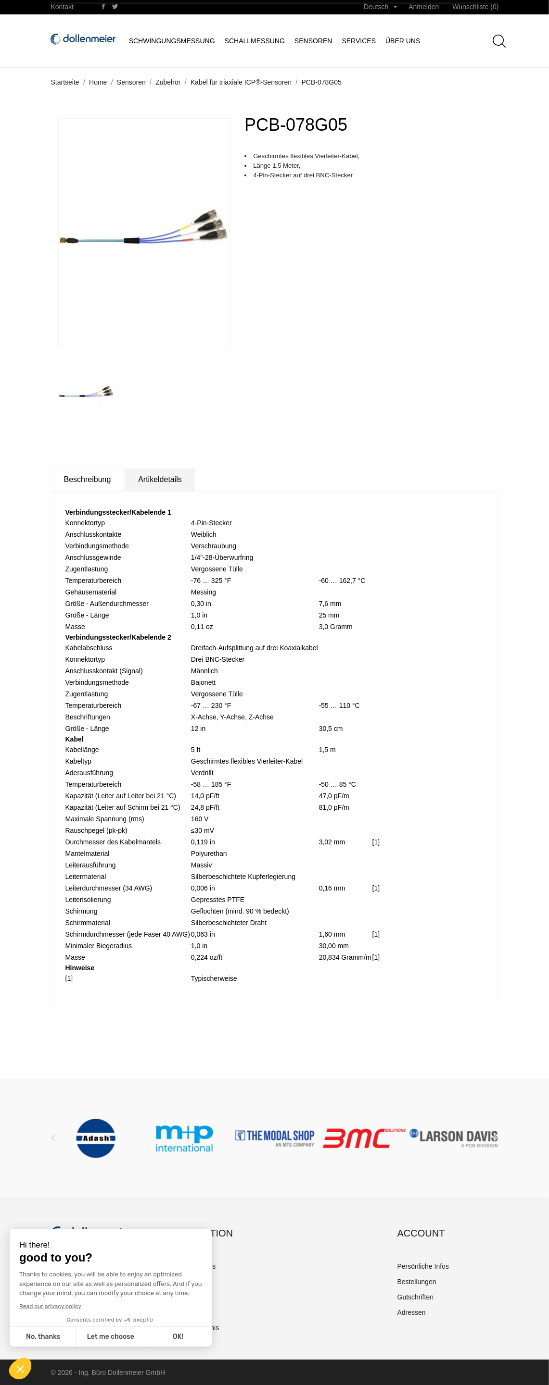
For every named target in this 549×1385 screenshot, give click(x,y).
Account (421, 1233)
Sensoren (313, 41)
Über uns (402, 41)
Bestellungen (416, 1282)
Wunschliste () (475, 7)
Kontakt (62, 7)
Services (359, 41)
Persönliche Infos (423, 1266)
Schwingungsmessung (172, 41)
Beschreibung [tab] (87, 479)
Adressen (411, 1312)
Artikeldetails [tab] (160, 479)
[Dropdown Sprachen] (380, 7)
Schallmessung (255, 41)
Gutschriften (415, 1297)
